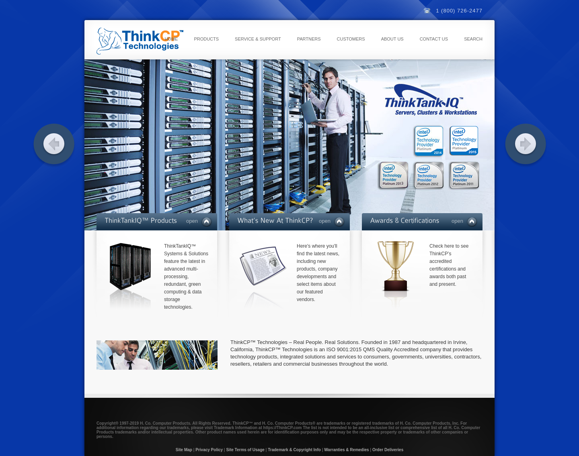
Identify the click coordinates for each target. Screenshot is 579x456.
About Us (392, 39)
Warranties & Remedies (346, 450)
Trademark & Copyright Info (294, 450)
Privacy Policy (209, 450)
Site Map (184, 450)
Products (206, 39)
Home (171, 39)
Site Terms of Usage (245, 450)
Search (473, 39)
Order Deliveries (387, 450)
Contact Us (434, 39)
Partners (309, 39)
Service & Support (258, 39)
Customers (351, 39)
